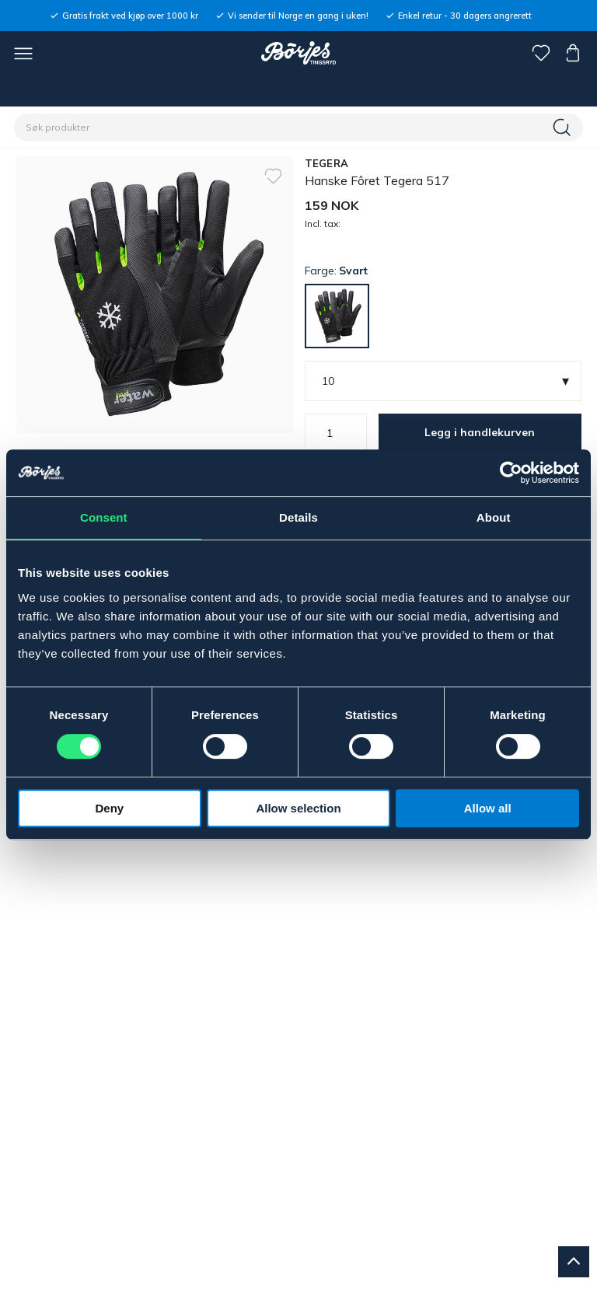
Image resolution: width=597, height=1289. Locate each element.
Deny (109, 808)
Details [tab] (298, 517)
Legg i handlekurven (479, 432)
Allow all (487, 808)
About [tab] (494, 517)
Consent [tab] (103, 517)
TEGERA (327, 163)
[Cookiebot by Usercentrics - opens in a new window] (511, 472)
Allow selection (298, 808)
